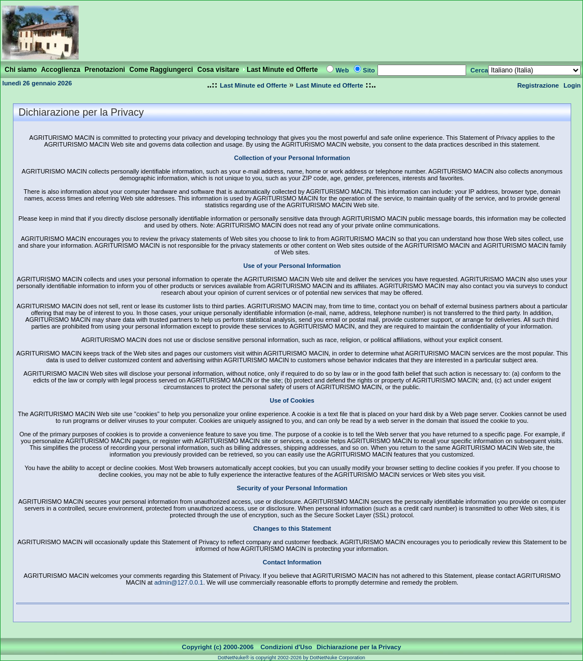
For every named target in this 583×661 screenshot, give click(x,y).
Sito (369, 70)
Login (572, 85)
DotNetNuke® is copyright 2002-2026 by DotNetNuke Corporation (291, 657)
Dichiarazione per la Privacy (359, 647)
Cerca (480, 70)
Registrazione (538, 85)
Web (342, 70)
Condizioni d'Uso (286, 647)
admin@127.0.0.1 (178, 582)
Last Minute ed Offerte (253, 85)
